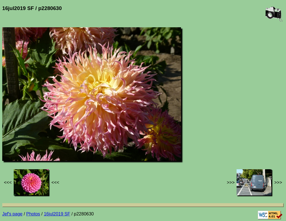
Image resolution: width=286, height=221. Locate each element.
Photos (33, 214)
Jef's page (12, 214)
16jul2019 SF (57, 214)
